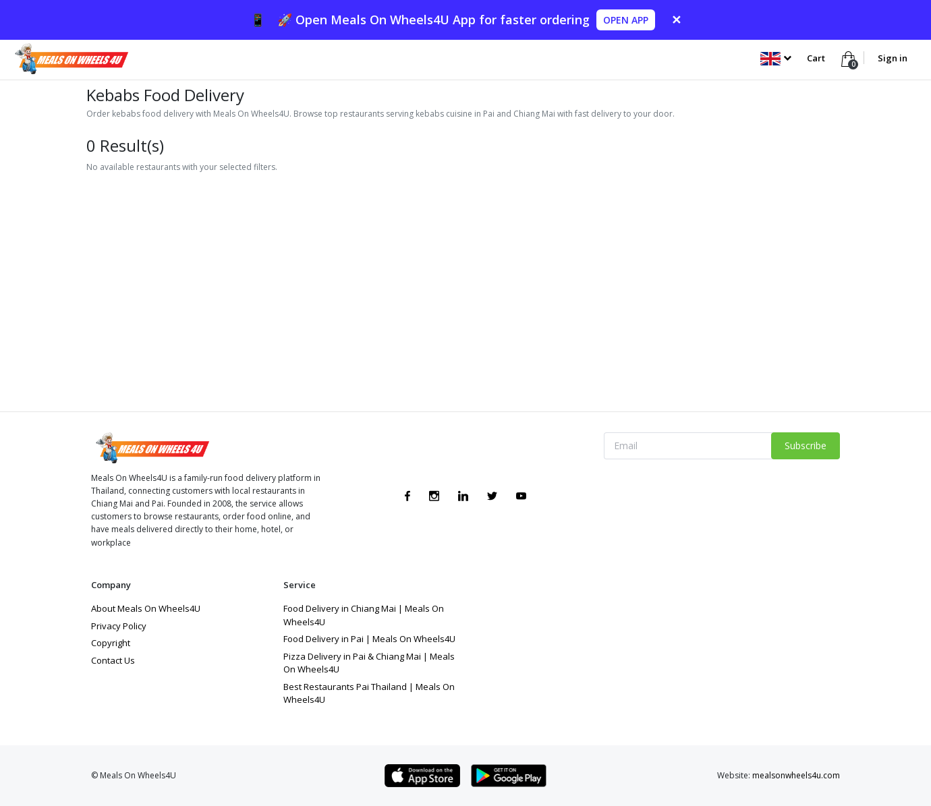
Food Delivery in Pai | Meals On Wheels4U (369, 639)
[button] (775, 58)
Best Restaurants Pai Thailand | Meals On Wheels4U (369, 693)
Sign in (892, 58)
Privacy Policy (118, 626)
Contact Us (113, 660)
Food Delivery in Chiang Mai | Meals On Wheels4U (363, 615)
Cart (817, 58)
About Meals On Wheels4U (145, 608)
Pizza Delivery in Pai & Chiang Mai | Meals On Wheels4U (369, 663)
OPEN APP (625, 19)
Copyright (110, 643)
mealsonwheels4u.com (796, 775)
